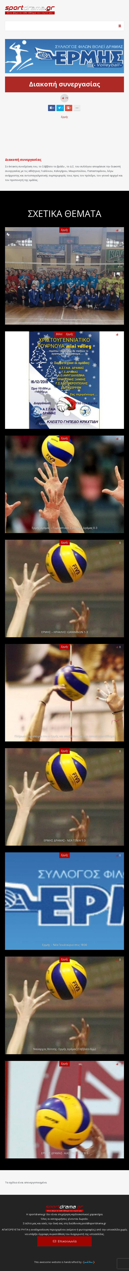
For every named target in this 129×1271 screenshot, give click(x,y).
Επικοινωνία (67, 1241)
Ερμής (64, 116)
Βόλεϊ (59, 334)
